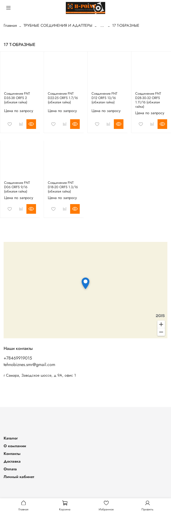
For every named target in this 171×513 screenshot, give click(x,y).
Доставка (12, 461)
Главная (10, 25)
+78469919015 (18, 358)
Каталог (11, 438)
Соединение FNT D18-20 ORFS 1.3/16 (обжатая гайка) (63, 187)
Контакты (12, 453)
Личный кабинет (19, 477)
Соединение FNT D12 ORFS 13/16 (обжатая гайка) (104, 98)
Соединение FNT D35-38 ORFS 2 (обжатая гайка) (17, 98)
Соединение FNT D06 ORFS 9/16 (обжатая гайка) (17, 187)
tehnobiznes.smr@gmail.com (29, 364)
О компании (15, 446)
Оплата (10, 469)
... (102, 25)
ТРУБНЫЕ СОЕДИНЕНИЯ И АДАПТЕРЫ (58, 25)
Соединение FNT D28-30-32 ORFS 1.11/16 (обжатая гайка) (148, 100)
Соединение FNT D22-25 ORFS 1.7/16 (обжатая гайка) (63, 98)
